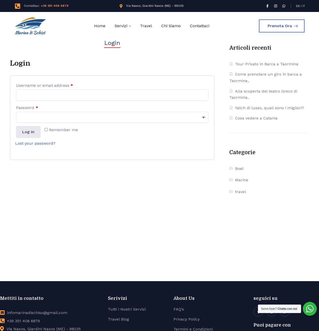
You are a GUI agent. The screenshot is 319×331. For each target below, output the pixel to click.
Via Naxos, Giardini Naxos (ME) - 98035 (155, 5)
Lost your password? (35, 143)
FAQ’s (178, 309)
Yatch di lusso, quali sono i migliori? (269, 108)
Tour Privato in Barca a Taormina (266, 64)
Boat (239, 168)
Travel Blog (118, 319)
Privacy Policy (186, 319)
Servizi (121, 25)
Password (27, 107)
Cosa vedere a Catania (256, 118)
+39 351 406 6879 (55, 5)
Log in (28, 131)
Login (112, 42)
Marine (241, 180)
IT (304, 6)
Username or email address (44, 85)
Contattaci (199, 25)
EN (298, 6)
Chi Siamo (171, 25)
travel (240, 191)
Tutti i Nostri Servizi (127, 309)
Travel (146, 25)
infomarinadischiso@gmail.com (37, 312)
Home (99, 25)
